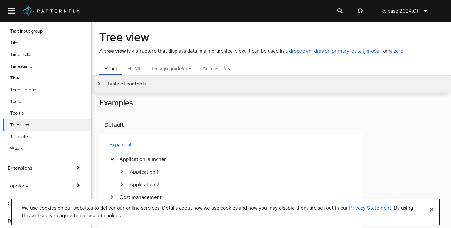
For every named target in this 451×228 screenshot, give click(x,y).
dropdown (300, 51)
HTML (134, 68)
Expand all (121, 144)
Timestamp (26, 66)
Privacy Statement (370, 208)
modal (373, 51)
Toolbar (22, 101)
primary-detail (348, 51)
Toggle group (28, 89)
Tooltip (22, 113)
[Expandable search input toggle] (340, 11)
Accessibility (216, 68)
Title (19, 78)
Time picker (26, 54)
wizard (396, 51)
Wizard (21, 148)
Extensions (46, 168)
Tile (18, 43)
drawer (321, 51)
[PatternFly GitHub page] (360, 11)
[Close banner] (431, 210)
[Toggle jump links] (121, 84)
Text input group (31, 31)
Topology (46, 185)
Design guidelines (172, 68)
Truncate (24, 136)
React (110, 68)
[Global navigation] (11, 11)
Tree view (24, 125)
